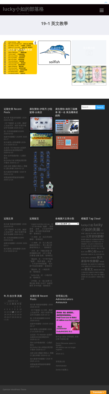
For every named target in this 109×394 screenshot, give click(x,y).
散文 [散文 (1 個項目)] (98, 248)
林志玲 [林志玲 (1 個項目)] (99, 252)
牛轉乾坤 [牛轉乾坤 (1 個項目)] (90, 254)
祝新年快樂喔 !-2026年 (13, 137)
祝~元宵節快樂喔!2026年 (14, 131)
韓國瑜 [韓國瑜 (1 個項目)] (99, 277)
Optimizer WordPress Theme (14, 390)
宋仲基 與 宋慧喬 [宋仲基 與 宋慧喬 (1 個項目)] (91, 246)
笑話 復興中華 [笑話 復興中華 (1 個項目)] (92, 264)
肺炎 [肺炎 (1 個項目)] (99, 266)
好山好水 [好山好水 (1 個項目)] (91, 244)
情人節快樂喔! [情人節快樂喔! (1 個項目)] (85, 248)
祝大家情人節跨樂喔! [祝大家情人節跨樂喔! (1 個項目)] (89, 258)
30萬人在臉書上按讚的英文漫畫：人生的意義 (89, 74)
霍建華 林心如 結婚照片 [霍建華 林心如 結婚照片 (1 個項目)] (88, 277)
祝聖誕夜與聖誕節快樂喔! (14, 177)
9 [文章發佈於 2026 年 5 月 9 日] (17, 309)
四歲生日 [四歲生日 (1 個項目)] (89, 241)
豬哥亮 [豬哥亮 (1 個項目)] (100, 270)
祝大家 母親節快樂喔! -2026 (15, 118)
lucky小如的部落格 (23, 9)
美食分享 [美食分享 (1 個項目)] (95, 266)
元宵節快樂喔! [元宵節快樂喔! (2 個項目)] (95, 236)
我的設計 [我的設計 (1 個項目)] (93, 248)
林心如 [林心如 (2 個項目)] (92, 251)
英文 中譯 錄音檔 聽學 (54, 47)
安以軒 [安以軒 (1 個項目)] (83, 246)
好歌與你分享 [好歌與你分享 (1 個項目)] (98, 244)
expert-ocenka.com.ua (40, 224)
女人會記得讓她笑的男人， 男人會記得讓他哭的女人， (41, 245)
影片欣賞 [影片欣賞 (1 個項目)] (100, 246)
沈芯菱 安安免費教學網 (20, 49)
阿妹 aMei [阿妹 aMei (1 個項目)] (94, 274)
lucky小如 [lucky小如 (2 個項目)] (87, 225)
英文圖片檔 (89, 47)
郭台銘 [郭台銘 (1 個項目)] (88, 274)
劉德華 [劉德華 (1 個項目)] (83, 239)
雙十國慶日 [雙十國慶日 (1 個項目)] (101, 274)
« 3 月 (6, 320)
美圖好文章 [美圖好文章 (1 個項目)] (88, 266)
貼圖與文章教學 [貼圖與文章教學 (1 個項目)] (94, 272)
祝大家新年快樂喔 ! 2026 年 (15, 172)
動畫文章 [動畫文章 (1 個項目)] (89, 239)
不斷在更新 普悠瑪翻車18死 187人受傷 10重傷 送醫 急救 (41, 253)
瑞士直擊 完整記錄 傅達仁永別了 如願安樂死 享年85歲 (41, 283)
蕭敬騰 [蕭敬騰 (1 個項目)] (96, 270)
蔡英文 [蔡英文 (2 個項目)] (88, 269)
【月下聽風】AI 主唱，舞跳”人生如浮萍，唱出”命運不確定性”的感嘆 (15, 125)
